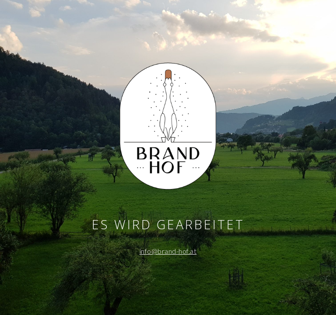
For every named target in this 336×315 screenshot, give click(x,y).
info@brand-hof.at (168, 251)
